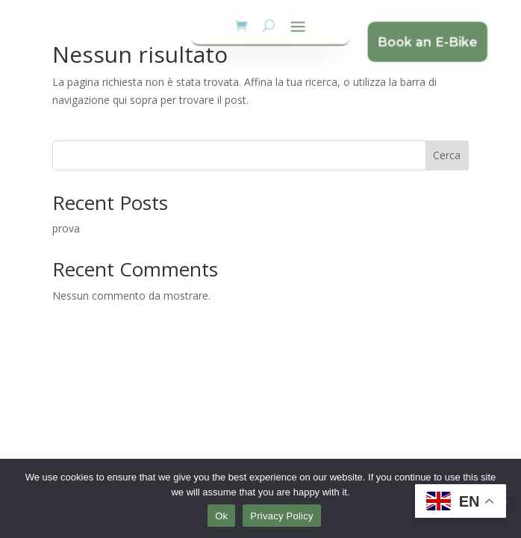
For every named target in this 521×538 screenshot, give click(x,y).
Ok (221, 516)
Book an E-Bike (417, 41)
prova (66, 228)
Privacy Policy (281, 516)
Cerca (447, 155)
